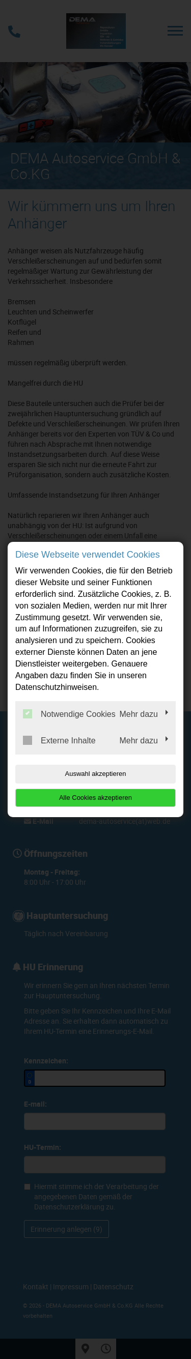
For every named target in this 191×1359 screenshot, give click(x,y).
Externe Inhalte (59, 740)
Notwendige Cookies (69, 713)
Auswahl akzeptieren (95, 773)
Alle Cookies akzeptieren (95, 797)
